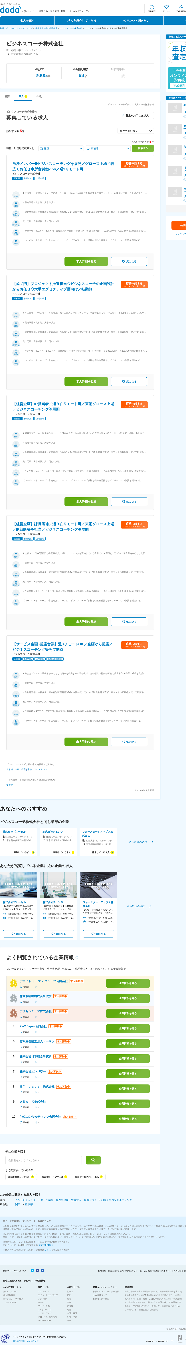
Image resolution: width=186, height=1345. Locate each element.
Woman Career (44, 1320)
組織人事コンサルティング (116, 1200)
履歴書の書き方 (150, 1291)
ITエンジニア (44, 1291)
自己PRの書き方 (148, 1295)
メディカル (43, 1299)
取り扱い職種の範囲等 (150, 1271)
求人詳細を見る (86, 261)
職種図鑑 (143, 1310)
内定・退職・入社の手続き (149, 1299)
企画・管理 (20, 769)
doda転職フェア (100, 1295)
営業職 (9, 769)
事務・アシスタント (37, 769)
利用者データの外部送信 (172, 1271)
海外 (69, 1320)
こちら (47, 1249)
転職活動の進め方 (133, 1291)
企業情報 (154, 1310)
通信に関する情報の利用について (123, 1271)
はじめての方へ (10, 1291)
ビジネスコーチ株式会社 (71, 28)
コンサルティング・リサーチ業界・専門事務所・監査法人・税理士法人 (56, 1200)
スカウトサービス (11, 1302)
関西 (69, 1310)
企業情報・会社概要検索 (46, 28)
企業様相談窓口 (46, 1245)
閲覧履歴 (151, 11)
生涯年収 (162, 1302)
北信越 (70, 1306)
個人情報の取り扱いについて (26, 1341)
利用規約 (102, 1271)
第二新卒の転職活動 (173, 1299)
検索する (143, 148)
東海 (69, 1302)
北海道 (70, 1291)
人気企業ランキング (136, 1302)
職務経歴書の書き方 (169, 1291)
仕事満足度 (155, 1306)
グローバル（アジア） (48, 1317)
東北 (69, 1295)
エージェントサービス (13, 1299)
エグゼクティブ (45, 1313)
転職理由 (173, 1302)
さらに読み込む (138, 841)
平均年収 (152, 1302)
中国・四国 (72, 1313)
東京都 (9, 785)
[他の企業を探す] (43, 1160)
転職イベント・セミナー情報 (106, 1291)
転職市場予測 (168, 1306)
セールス (42, 1302)
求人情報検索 (9, 1295)
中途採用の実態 (140, 1306)
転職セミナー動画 (101, 1299)
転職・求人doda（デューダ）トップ (16, 28)
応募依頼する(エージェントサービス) (134, 164)
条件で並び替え (129, 131)
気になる (166, 11)
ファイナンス (44, 1306)
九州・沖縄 (72, 1317)
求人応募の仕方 (165, 1295)
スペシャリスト (45, 1310)
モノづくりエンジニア (48, 1295)
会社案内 (170, 1329)
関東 (18, 1204)
